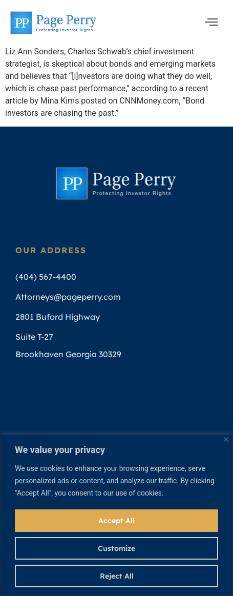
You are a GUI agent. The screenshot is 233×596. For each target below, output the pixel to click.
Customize (116, 548)
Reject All (117, 576)
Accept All (116, 520)
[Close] (226, 439)
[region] (116, 515)
